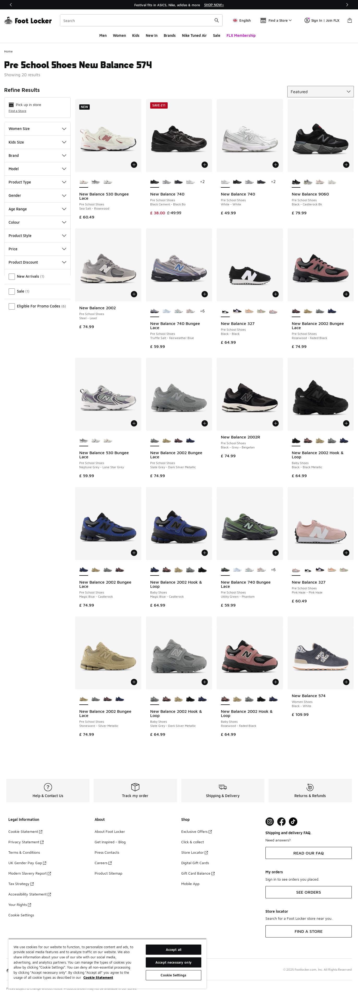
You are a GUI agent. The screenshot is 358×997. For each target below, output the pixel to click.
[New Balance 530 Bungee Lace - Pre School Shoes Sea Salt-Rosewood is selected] (83, 182)
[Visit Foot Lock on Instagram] (269, 821)
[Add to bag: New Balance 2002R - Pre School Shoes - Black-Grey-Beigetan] (275, 423)
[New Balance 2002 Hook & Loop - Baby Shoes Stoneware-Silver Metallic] (319, 440)
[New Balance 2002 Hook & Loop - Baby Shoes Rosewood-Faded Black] (308, 440)
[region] (179, 5)
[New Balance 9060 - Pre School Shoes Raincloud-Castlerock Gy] (308, 182)
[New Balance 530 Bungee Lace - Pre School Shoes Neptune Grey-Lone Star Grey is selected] (83, 440)
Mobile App (190, 883)
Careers (103, 862)
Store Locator (194, 852)
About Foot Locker (110, 831)
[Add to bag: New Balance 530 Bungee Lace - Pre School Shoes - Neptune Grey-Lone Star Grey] (134, 423)
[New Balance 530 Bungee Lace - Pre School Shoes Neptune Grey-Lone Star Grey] (95, 182)
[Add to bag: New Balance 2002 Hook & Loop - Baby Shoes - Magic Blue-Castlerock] (205, 553)
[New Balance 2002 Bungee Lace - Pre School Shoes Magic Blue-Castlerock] (331, 311)
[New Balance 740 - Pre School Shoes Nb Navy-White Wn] (166, 182)
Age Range (37, 209)
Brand (37, 155)
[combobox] (141, 20)
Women (119, 35)
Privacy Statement (26, 842)
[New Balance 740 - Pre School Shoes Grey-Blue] (178, 182)
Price (37, 249)
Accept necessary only (173, 962)
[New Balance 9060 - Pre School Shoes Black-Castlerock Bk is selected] (296, 182)
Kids (135, 35)
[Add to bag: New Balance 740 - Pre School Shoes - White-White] (275, 165)
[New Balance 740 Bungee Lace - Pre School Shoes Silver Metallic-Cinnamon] (190, 311)
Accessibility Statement (29, 894)
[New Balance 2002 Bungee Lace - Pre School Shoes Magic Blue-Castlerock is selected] (83, 570)
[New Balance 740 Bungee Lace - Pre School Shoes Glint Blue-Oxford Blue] (166, 311)
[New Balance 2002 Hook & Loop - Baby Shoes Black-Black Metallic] (202, 570)
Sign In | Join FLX (322, 20)
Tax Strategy (21, 883)
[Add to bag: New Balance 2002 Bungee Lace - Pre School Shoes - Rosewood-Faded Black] (346, 294)
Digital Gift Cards (195, 862)
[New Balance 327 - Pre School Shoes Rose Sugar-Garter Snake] (261, 311)
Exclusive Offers (196, 831)
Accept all (173, 949)
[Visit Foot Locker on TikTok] (293, 821)
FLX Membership (241, 35)
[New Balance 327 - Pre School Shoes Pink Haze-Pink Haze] (273, 311)
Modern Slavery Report (29, 873)
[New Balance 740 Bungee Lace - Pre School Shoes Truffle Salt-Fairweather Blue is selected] (154, 311)
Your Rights (19, 904)
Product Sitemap (108, 873)
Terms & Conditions (24, 852)
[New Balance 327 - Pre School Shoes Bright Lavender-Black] (237, 311)
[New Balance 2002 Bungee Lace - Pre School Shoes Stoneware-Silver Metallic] (308, 311)
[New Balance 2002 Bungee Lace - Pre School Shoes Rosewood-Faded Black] (178, 440)
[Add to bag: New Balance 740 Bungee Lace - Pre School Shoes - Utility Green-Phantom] (275, 553)
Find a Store (17, 111)
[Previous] (11, 4)
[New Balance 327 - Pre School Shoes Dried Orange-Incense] (249, 311)
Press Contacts (107, 852)
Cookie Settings (21, 915)
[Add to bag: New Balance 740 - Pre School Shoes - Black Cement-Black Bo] (205, 165)
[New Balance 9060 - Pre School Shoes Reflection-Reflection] (331, 182)
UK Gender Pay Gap (27, 862)
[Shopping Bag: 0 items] (349, 20)
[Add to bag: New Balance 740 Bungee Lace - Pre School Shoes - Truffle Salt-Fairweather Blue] (205, 294)
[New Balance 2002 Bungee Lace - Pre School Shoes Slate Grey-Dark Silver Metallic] (319, 311)
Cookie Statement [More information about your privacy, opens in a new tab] (98, 977)
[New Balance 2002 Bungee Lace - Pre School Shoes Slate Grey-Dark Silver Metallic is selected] (154, 440)
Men (103, 35)
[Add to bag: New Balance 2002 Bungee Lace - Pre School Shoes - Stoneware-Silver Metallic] (134, 682)
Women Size (37, 128)
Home (8, 51)
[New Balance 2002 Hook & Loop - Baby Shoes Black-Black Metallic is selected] (296, 440)
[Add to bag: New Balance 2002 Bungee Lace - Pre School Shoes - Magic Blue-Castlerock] (134, 553)
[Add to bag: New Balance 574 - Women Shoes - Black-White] (346, 682)
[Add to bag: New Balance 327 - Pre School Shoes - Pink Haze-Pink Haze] (346, 553)
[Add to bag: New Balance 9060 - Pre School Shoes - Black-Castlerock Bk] (346, 165)
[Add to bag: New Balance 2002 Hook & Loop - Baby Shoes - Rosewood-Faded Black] (275, 682)
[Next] (347, 4)
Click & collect (192, 842)
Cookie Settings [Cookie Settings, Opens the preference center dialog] (173, 975)
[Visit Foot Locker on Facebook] (281, 821)
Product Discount (37, 262)
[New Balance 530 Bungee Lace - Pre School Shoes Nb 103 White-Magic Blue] (107, 182)
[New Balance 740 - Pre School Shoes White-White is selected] (225, 182)
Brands (170, 35)
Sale (216, 35)
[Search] (141, 20)
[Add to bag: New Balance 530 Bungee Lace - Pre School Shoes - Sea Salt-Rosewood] (134, 165)
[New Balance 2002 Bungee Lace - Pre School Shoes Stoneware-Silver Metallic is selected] (83, 699)
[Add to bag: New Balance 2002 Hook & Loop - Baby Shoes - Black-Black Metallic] (346, 423)
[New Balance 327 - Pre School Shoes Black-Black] (308, 570)
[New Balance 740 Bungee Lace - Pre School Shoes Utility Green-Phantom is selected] (225, 570)
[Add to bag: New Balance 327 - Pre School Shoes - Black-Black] (275, 294)
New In (151, 35)
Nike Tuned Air (194, 35)
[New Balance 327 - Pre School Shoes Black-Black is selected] (225, 311)
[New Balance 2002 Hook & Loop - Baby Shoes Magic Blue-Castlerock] (343, 440)
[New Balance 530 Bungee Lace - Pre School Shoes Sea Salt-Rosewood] (107, 440)
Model (37, 169)
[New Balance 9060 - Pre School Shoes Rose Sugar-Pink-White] (319, 182)
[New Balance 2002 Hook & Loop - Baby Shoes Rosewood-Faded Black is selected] (225, 699)
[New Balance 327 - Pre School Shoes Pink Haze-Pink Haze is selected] (296, 570)
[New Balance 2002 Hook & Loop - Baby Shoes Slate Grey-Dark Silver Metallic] (331, 440)
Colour (37, 222)
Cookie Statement (25, 831)
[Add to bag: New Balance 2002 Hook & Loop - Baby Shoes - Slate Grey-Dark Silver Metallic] (205, 682)
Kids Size (37, 142)
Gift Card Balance (198, 873)
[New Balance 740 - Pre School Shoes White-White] (190, 182)
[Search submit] (216, 20)
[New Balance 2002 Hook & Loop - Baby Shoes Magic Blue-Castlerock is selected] (154, 570)
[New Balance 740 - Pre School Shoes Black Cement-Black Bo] (237, 182)
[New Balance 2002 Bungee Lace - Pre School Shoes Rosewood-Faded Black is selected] (296, 311)
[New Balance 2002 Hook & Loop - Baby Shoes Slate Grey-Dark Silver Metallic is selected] (154, 699)
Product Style (37, 235)
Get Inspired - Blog (110, 842)
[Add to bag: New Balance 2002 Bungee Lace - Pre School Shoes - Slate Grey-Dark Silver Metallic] (205, 423)
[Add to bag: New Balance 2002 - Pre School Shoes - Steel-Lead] (134, 294)
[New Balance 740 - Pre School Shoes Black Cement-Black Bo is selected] (154, 182)
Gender (37, 195)
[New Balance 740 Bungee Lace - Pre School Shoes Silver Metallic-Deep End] (178, 311)
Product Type (37, 182)
